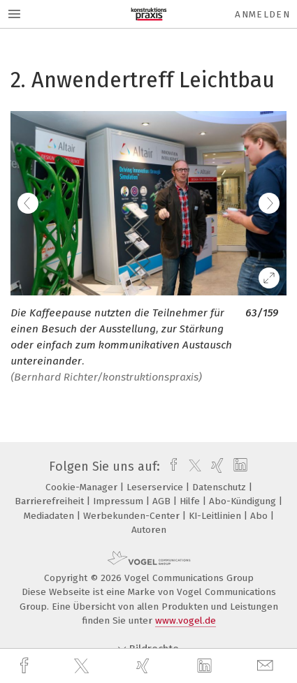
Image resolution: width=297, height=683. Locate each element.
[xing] (144, 666)
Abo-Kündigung (244, 501)
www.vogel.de (185, 620)
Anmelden (262, 14)
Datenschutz (220, 487)
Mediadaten (50, 516)
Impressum (119, 501)
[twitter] (83, 666)
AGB (162, 501)
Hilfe (191, 501)
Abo (260, 516)
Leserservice (156, 487)
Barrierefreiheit (51, 501)
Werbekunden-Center (132, 516)
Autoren (148, 530)
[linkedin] (206, 666)
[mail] (267, 666)
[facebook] (25, 666)
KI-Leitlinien (216, 516)
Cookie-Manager (82, 487)
